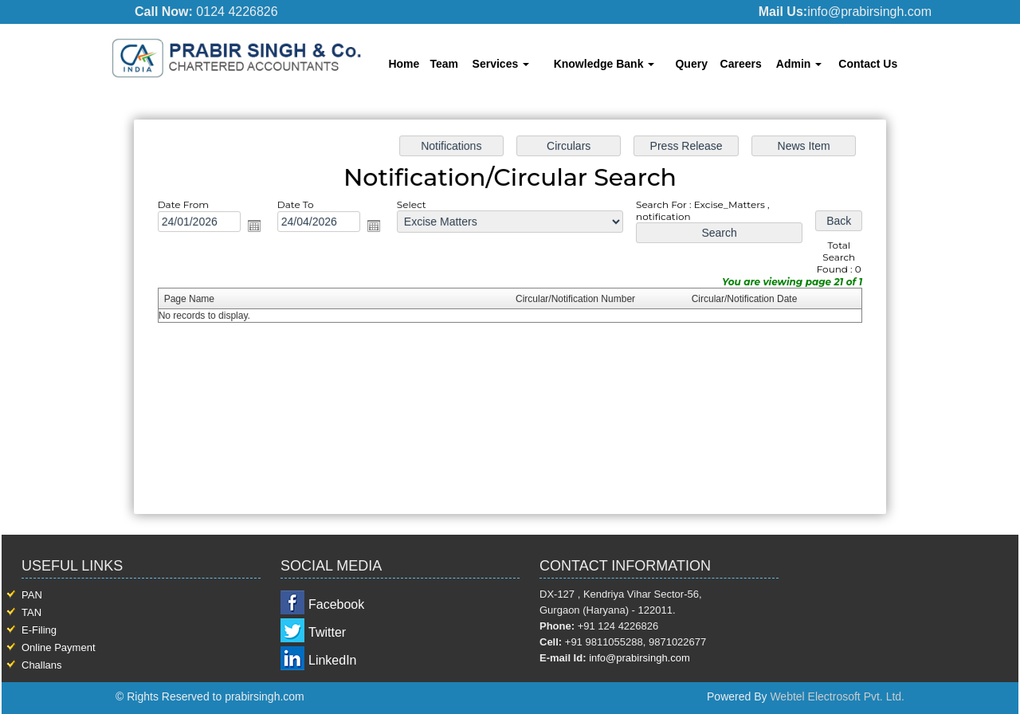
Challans (42, 665)
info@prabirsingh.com (639, 658)
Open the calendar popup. (257, 226)
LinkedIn (332, 660)
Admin (799, 63)
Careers (741, 63)
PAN (32, 595)
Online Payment (59, 647)
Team (444, 63)
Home (403, 63)
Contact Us (867, 63)
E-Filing (39, 630)
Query (691, 63)
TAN (31, 612)
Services (501, 63)
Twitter (327, 632)
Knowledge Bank (604, 63)
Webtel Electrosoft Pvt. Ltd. (837, 696)
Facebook (336, 604)
